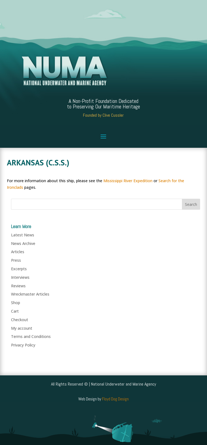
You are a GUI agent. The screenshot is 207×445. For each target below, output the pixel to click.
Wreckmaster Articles (30, 294)
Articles (17, 251)
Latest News (22, 234)
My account (21, 328)
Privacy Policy (23, 345)
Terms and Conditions (31, 336)
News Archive (23, 243)
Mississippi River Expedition (127, 180)
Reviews (18, 285)
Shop (15, 302)
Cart (15, 311)
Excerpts (19, 268)
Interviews (20, 277)
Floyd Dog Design (115, 399)
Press (16, 260)
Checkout (19, 319)
